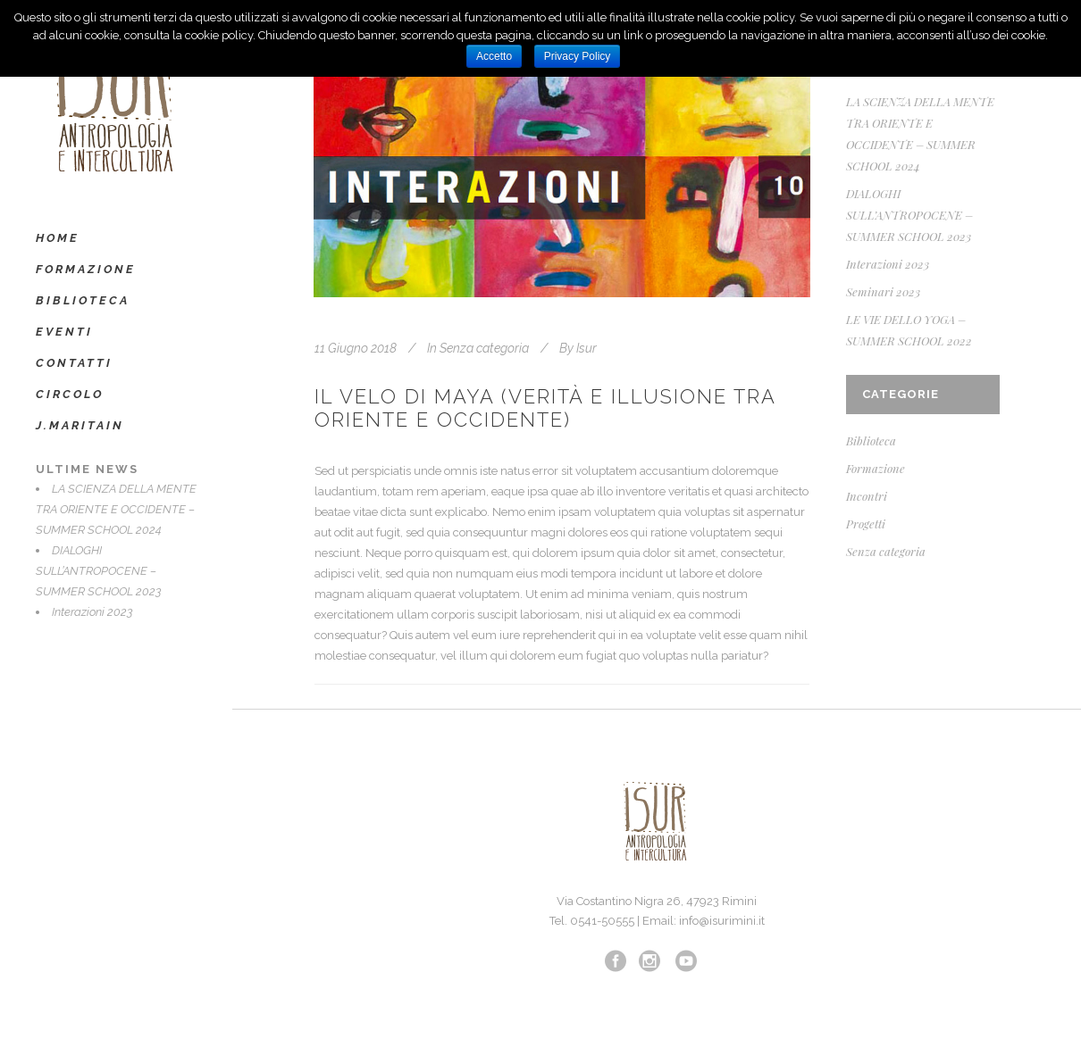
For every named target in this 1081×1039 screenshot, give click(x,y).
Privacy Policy (577, 56)
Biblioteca (871, 440)
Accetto (494, 56)
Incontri (866, 495)
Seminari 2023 (883, 291)
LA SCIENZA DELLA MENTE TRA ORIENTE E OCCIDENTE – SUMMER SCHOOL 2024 (116, 509)
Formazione (875, 468)
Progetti (865, 523)
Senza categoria (484, 348)
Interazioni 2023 (92, 612)
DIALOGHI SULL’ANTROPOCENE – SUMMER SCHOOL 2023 (99, 571)
